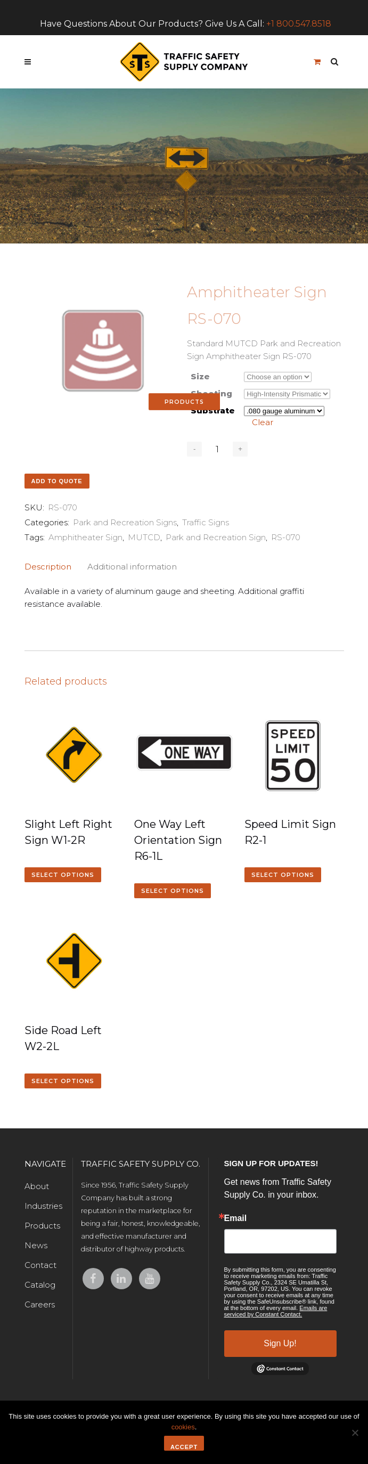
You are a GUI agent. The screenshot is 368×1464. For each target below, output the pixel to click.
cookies (183, 1427)
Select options (62, 875)
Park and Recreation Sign (216, 537)
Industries (43, 1206)
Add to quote (57, 481)
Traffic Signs (205, 522)
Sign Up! (280, 1343)
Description (47, 567)
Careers (39, 1304)
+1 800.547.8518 (298, 24)
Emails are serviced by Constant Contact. (276, 1311)
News (35, 1245)
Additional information (132, 567)
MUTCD (144, 537)
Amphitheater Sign (85, 537)
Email (235, 1218)
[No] (354, 1432)
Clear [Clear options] (262, 422)
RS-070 (285, 537)
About (36, 1186)
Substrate (213, 410)
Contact (40, 1265)
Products (42, 1226)
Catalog (39, 1285)
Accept (184, 1447)
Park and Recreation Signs (125, 522)
